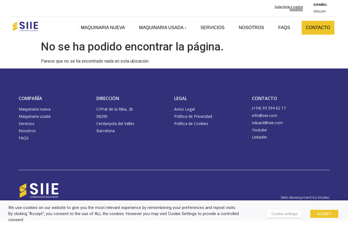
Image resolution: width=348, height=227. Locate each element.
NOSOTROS (251, 27)
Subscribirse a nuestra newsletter (288, 8)
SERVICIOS (213, 27)
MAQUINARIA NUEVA (103, 27)
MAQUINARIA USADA (162, 27)
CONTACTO (318, 27)
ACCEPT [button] (324, 214)
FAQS (284, 27)
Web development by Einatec (305, 197)
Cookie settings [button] (284, 214)
